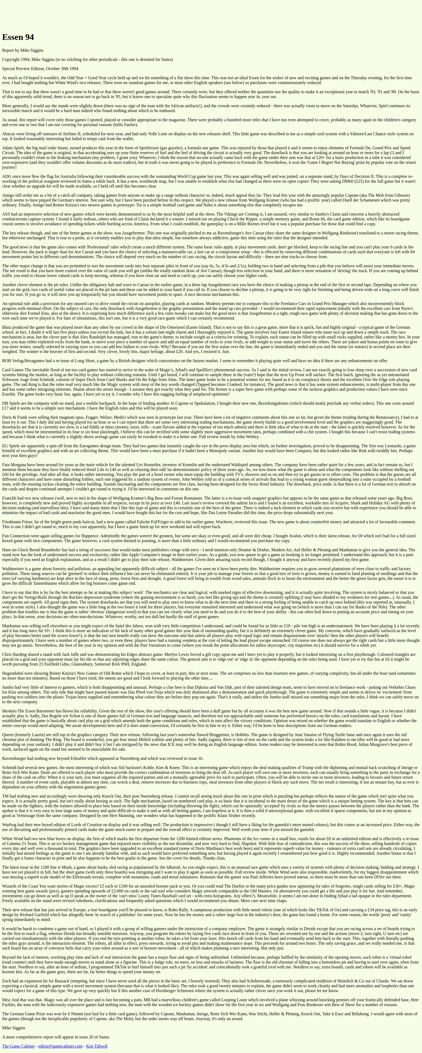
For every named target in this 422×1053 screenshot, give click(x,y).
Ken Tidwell (97, 1046)
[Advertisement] (100, 14)
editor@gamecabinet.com (60, 1046)
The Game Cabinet (18, 1046)
